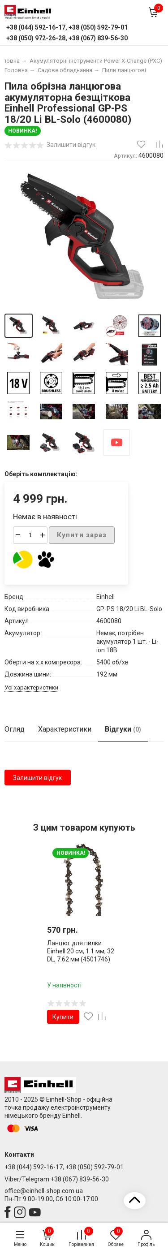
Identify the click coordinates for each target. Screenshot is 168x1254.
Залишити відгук (37, 777)
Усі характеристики (31, 687)
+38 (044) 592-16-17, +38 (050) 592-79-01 (64, 1167)
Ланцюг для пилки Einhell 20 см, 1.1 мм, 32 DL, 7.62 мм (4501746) (80, 950)
